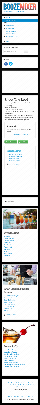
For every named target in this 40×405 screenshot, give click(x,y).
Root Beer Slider (14, 161)
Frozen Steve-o (9, 238)
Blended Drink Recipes (11, 354)
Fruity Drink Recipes (10, 358)
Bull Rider (7, 249)
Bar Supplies (9, 34)
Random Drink (10, 23)
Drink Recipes (9, 20)
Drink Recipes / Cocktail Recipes (14, 11)
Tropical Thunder (9, 306)
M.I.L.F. (6, 251)
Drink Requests (10, 31)
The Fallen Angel (9, 304)
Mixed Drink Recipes (10, 352)
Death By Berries (9, 300)
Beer (9, 134)
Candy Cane (8, 302)
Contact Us (29, 396)
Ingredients (9, 25)
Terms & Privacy (19, 396)
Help (6, 41)
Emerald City (8, 308)
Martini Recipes (9, 360)
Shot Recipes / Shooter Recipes (14, 364)
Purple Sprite (8, 247)
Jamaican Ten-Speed (11, 298)
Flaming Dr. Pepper (15, 156)
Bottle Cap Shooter (15, 154)
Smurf (6, 310)
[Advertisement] (20, 81)
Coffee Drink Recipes (11, 356)
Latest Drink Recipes (11, 350)
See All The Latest (10, 315)
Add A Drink (9, 28)
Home (7, 17)
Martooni (7, 255)
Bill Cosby (7, 236)
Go (26, 51)
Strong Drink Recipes (11, 362)
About (10, 396)
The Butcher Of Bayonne (12, 296)
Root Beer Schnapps (21, 134)
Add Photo (23, 142)
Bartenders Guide (11, 36)
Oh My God (8, 243)
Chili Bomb (7, 245)
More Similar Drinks (13, 164)
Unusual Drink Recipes (11, 367)
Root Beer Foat (14, 159)
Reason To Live (9, 241)
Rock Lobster (8, 253)
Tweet (11, 64)
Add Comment (11, 142)
